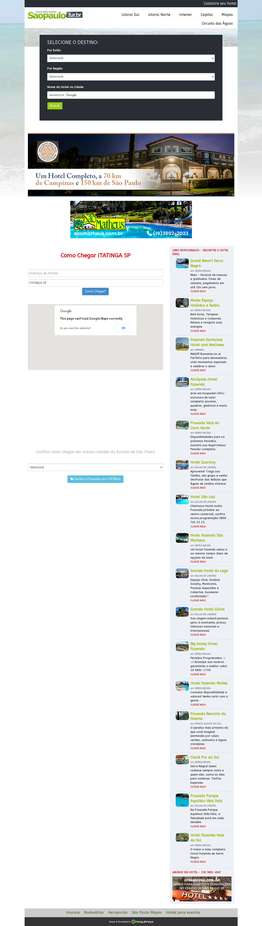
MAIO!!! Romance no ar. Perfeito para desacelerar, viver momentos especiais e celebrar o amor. (208, 360)
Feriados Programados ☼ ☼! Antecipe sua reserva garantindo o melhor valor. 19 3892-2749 (209, 664)
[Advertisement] (95, 409)
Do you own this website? (75, 328)
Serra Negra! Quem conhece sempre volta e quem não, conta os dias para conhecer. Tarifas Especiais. (207, 774)
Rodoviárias (94, 912)
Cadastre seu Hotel (220, 3)
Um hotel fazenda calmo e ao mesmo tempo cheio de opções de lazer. (209, 553)
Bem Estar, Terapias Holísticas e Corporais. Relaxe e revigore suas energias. (206, 320)
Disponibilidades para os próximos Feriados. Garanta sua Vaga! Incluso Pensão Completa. (208, 443)
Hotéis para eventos (183, 912)
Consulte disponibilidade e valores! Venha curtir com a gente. (209, 696)
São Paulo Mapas (147, 912)
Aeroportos (117, 912)
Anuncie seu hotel (185, 872)
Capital (207, 15)
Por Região (55, 68)
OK (123, 328)
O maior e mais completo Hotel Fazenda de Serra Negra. (208, 853)
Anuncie (73, 912)
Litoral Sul (130, 15)
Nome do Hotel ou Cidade (65, 87)
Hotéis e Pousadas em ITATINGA (95, 479)
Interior (185, 15)
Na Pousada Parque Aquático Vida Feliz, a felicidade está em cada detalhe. (207, 816)
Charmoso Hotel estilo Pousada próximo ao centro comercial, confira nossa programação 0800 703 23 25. (208, 514)
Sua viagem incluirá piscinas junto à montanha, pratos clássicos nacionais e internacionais (209, 624)
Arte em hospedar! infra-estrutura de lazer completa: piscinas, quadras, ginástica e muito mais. (208, 401)
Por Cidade (35, 459)
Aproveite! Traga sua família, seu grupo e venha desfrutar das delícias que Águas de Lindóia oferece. (208, 477)
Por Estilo (54, 50)
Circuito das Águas (217, 23)
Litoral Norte (159, 15)
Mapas (227, 15)
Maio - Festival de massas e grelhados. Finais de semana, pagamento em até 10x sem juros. (208, 281)
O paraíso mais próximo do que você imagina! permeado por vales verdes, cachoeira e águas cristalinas (209, 736)
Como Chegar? (95, 291)
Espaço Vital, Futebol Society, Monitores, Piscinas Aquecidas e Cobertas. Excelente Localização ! (205, 588)
